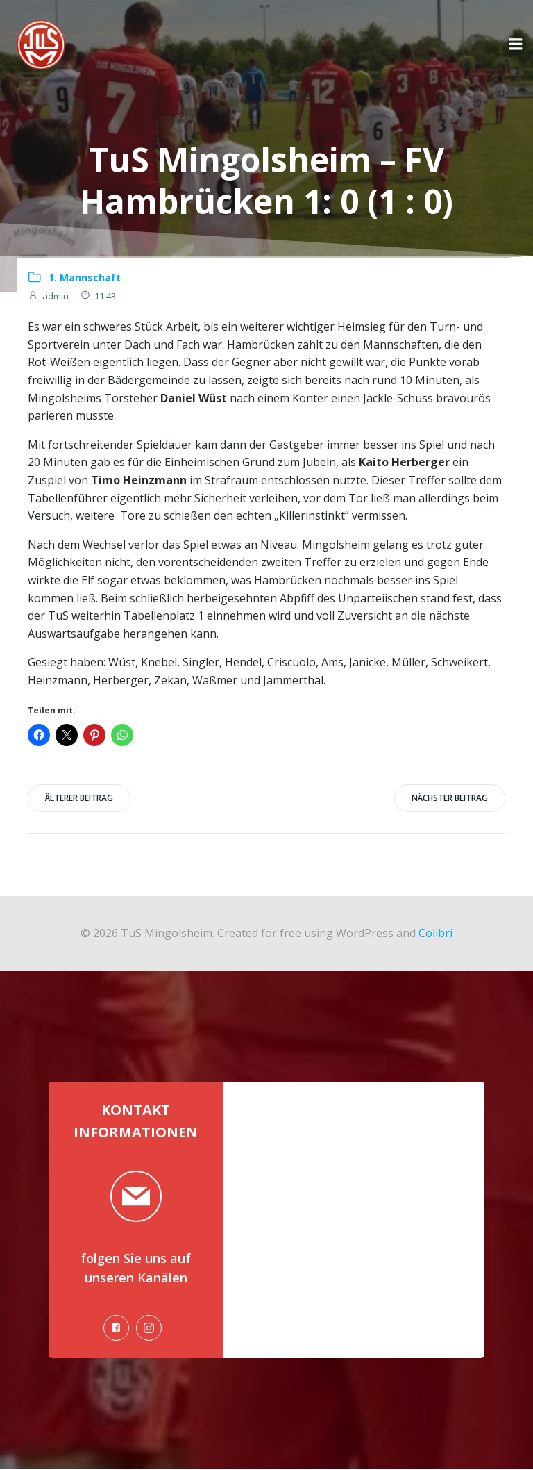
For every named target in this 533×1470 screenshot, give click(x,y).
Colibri (435, 932)
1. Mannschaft (85, 277)
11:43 (98, 296)
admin (48, 296)
